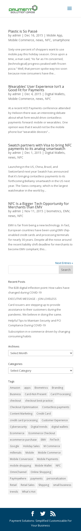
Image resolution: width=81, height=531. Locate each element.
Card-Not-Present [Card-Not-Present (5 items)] (35, 394)
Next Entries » (64, 263)
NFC (48, 40)
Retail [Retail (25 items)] (13, 485)
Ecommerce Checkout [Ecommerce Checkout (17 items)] (42, 433)
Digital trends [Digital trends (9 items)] (39, 427)
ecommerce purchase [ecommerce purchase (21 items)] (23, 439)
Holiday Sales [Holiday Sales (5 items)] (31, 446)
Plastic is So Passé (22, 31)
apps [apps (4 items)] (27, 388)
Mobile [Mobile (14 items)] (29, 452)
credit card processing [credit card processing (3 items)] (24, 420)
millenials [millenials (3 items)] (15, 452)
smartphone (61, 40)
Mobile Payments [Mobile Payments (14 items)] (47, 459)
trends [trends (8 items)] (14, 491)
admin (16, 35)
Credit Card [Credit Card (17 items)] (44, 413)
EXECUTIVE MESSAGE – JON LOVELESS (32, 299)
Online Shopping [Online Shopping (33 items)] (41, 472)
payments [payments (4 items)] (36, 478)
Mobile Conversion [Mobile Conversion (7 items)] (21, 459)
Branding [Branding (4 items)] (57, 388)
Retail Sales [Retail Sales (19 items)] (27, 485)
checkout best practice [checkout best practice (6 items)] (39, 400)
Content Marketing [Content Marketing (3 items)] (21, 413)
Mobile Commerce (21, 40)
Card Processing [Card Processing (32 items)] (61, 394)
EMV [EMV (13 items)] (43, 439)
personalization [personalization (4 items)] (56, 478)
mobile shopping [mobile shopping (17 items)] (20, 465)
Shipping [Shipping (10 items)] (43, 485)
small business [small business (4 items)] (62, 485)
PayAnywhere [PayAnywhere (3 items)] (18, 478)
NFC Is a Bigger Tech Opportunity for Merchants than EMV (38, 205)
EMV (66, 211)
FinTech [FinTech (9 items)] (54, 439)
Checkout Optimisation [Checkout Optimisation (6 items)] (24, 407)
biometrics (54, 211)
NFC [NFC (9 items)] (58, 465)
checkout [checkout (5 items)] (15, 400)
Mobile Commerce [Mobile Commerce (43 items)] (49, 452)
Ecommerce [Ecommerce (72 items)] (17, 433)
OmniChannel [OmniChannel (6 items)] (18, 472)
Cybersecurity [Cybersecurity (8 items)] (18, 427)
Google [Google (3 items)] (14, 446)
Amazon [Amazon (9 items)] (15, 388)
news (39, 40)
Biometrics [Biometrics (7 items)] (41, 388)
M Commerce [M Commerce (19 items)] (52, 446)
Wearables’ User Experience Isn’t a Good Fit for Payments (36, 88)
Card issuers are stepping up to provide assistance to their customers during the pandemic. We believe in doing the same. (35, 309)
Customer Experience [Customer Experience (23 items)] (55, 420)
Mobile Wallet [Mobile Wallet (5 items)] (43, 465)
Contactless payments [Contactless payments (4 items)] (55, 407)
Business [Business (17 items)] (15, 394)
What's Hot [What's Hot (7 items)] (28, 491)
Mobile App (54, 35)
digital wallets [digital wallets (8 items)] (59, 427)
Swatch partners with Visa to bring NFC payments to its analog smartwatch (40, 147)
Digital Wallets (55, 94)
